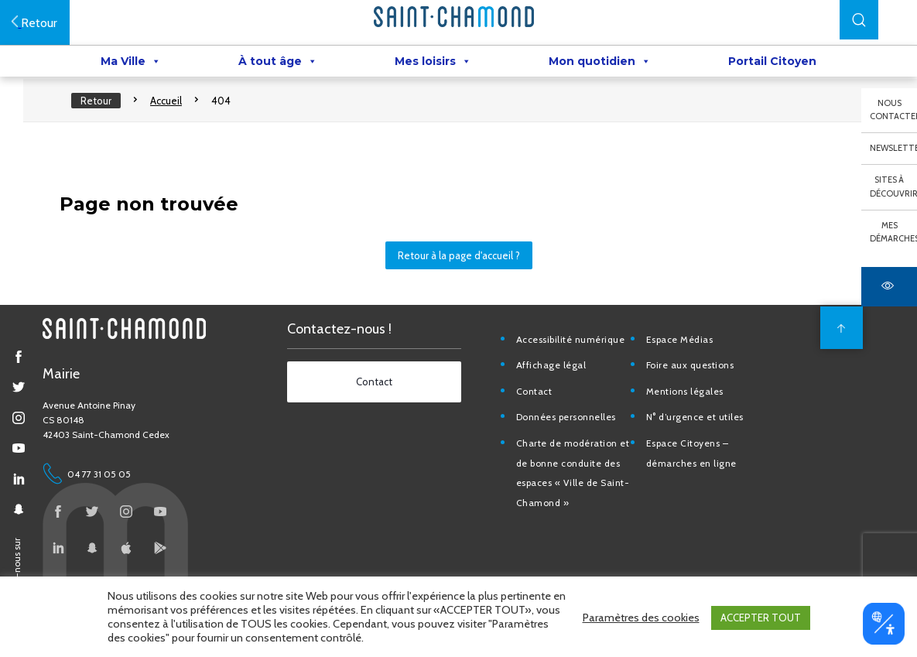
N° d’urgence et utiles (698, 430)
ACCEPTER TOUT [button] (760, 618)
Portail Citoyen (772, 63)
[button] (859, 19)
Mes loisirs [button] (433, 62)
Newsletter (893, 147)
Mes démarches (893, 232)
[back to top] (836, 341)
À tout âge (277, 62)
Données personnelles (571, 430)
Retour (102, 108)
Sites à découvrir (893, 186)
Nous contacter (893, 110)
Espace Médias (683, 352)
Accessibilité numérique (575, 352)
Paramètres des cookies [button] (641, 618)
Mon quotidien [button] (600, 62)
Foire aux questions (693, 379)
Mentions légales (688, 405)
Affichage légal (556, 379)
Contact (539, 405)
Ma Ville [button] (131, 62)
